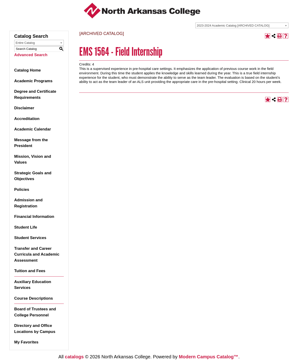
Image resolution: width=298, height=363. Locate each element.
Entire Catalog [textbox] (25, 43)
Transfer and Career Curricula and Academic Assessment (36, 254)
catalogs (74, 356)
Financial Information (34, 216)
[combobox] (241, 25)
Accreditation (27, 118)
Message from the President (31, 143)
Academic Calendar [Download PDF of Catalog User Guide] (32, 129)
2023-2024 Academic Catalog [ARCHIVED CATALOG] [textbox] (233, 25)
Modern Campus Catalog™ (208, 356)
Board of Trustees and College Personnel (35, 312)
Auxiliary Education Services (32, 285)
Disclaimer (24, 108)
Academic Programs (33, 81)
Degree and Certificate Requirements (35, 94)
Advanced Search (30, 55)
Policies (21, 189)
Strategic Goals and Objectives (32, 176)
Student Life (25, 227)
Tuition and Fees (29, 271)
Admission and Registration (28, 203)
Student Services (30, 238)
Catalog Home (27, 70)
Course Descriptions (33, 298)
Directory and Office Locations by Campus (34, 328)
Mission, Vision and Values (32, 159)
